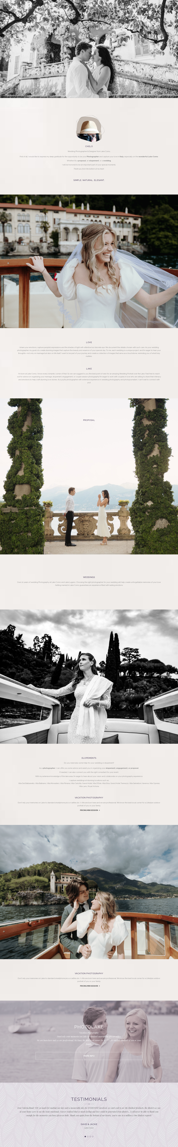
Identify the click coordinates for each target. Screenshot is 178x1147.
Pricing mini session (89, 810)
